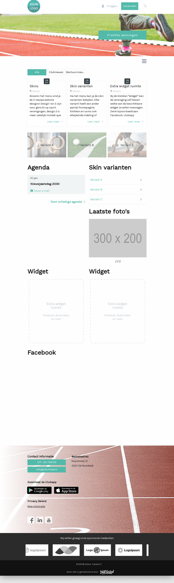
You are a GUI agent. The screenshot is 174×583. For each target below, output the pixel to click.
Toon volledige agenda (66, 203)
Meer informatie (36, 513)
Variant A (96, 181)
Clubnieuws (87, 73)
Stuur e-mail (41, 192)
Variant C (96, 201)
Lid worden (129, 7)
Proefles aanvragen (122, 36)
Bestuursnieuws (127, 73)
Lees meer (55, 123)
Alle (47, 73)
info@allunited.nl (46, 476)
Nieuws (36, 92)
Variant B (96, 191)
